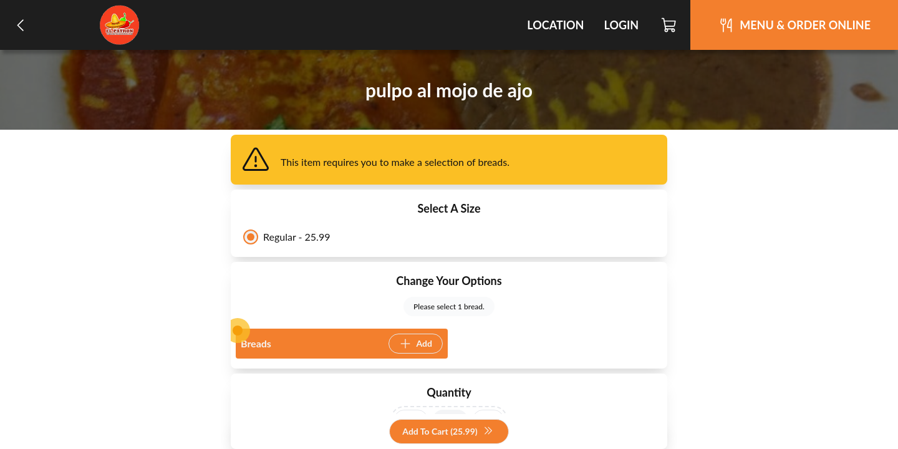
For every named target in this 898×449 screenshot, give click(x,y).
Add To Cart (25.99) (447, 431)
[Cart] (669, 25)
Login (621, 25)
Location (555, 25)
